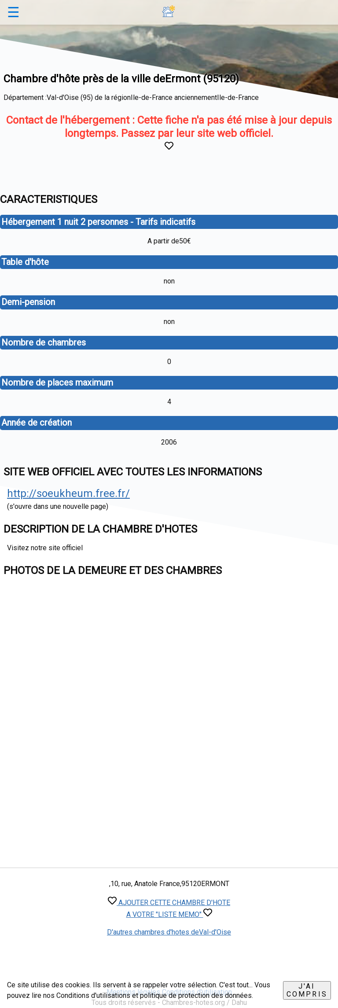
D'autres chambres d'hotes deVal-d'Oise (169, 932)
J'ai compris (307, 990)
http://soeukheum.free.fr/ (68, 493)
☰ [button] (13, 12)
